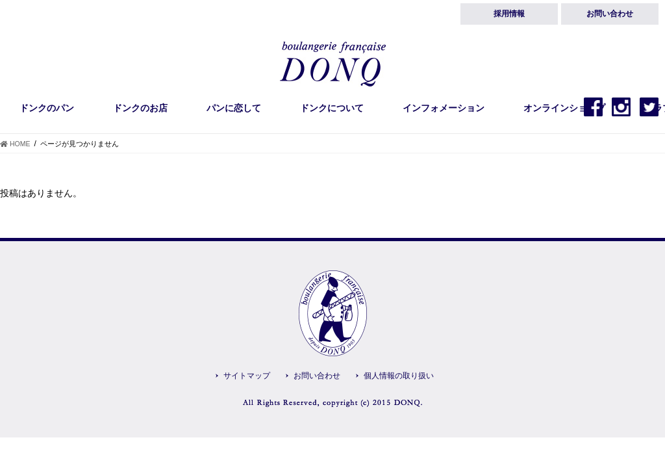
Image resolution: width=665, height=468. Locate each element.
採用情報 (509, 13)
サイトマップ (246, 375)
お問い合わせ (609, 13)
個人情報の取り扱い (399, 375)
